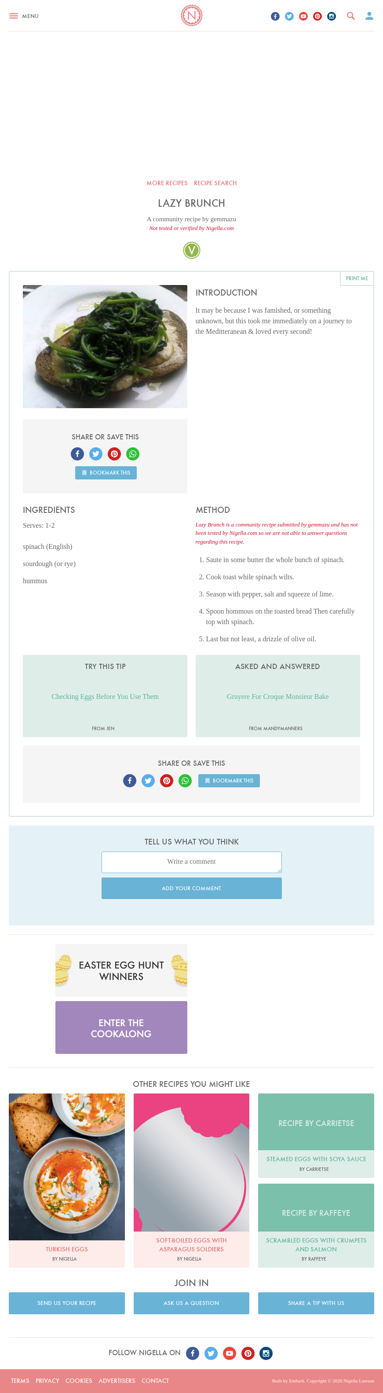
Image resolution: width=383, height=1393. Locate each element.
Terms (20, 1381)
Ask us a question (191, 1303)
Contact (155, 1381)
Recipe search (215, 183)
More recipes (167, 183)
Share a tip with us (316, 1303)
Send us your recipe (66, 1303)
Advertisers (116, 1381)
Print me (357, 278)
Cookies (79, 1381)
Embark (296, 1380)
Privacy (47, 1381)
